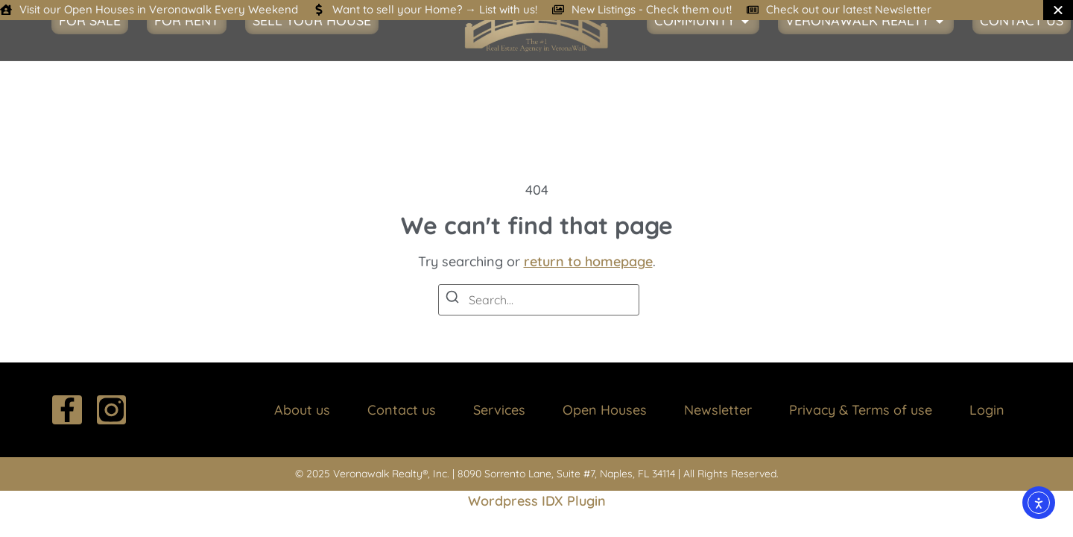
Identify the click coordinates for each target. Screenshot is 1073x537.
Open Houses (605, 409)
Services (499, 409)
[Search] (452, 299)
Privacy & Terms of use (860, 409)
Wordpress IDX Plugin (537, 500)
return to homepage (588, 261)
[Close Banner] (1058, 10)
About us (302, 409)
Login (986, 409)
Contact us (401, 409)
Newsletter (718, 409)
